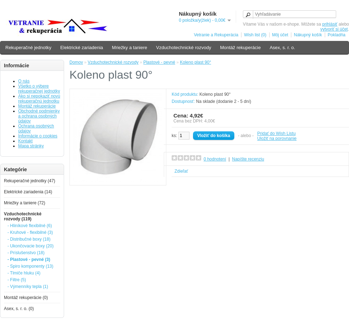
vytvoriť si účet (334, 29)
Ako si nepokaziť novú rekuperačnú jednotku (39, 99)
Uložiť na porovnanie (277, 138)
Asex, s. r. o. (282, 47)
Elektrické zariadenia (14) (28, 191)
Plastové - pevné (159, 62)
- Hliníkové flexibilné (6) (29, 225)
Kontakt (25, 140)
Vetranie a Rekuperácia (216, 34)
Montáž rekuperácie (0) (26, 297)
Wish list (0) (255, 34)
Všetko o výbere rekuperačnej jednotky (39, 89)
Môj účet (280, 34)
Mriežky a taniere (129, 47)
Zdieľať (181, 171)
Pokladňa (336, 34)
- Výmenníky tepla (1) (27, 286)
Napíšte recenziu (248, 159)
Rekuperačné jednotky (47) (29, 180)
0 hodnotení (215, 159)
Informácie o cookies (37, 135)
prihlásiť (330, 24)
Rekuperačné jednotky (28, 47)
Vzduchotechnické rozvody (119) (22, 216)
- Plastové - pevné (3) (28, 259)
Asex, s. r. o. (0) (19, 308)
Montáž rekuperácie (240, 47)
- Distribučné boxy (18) (29, 239)
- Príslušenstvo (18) (26, 252)
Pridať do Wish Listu (276, 133)
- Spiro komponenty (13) (30, 266)
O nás (24, 81)
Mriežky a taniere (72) (24, 202)
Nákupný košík (308, 34)
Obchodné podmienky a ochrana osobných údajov (39, 116)
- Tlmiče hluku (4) (23, 273)
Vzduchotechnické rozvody (183, 47)
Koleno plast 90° (195, 62)
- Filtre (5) (16, 279)
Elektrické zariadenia (81, 47)
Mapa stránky (31, 145)
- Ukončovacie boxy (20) (30, 245)
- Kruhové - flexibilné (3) (30, 232)
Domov (76, 62)
